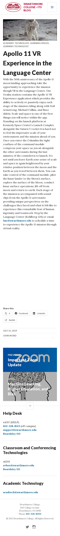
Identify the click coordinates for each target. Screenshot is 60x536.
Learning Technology (16, 46)
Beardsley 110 (11, 433)
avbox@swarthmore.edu (18, 465)
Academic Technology (16, 43)
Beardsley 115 (11, 469)
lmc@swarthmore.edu (17, 220)
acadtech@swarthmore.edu (20, 492)
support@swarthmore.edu (19, 429)
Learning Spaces (39, 43)
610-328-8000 (33, 514)
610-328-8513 (11, 426)
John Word (9, 335)
